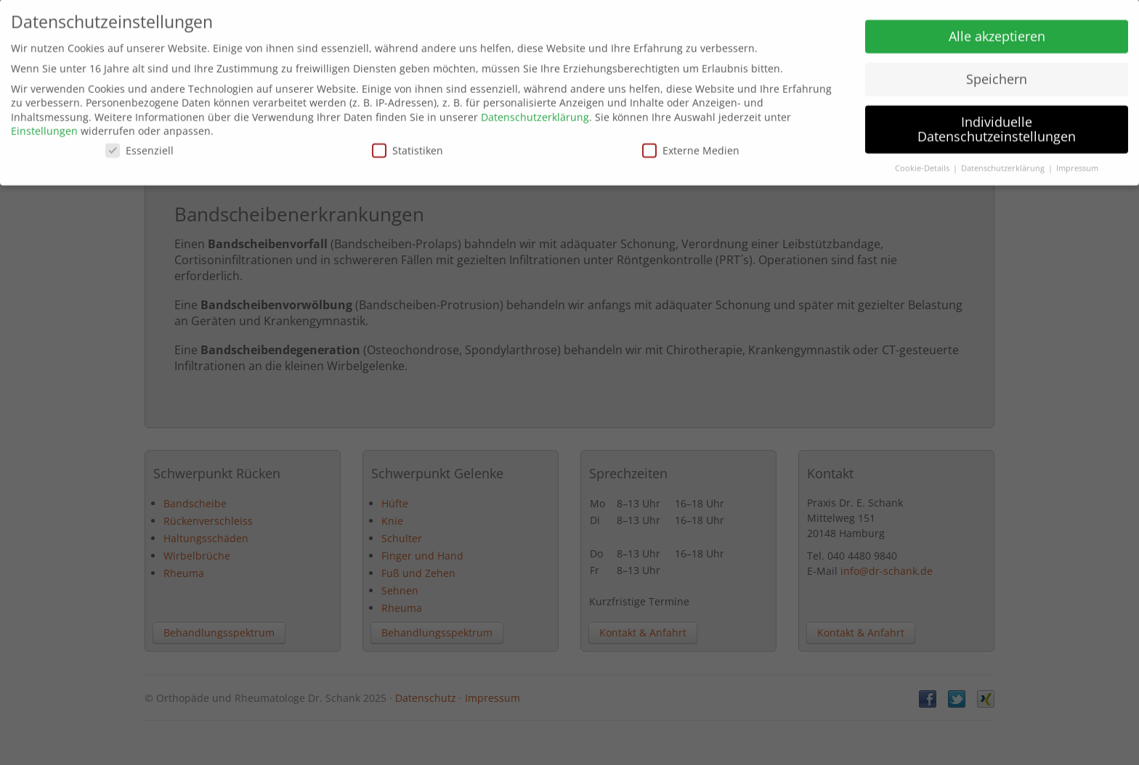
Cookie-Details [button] (923, 162)
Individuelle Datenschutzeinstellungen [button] (996, 123)
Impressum (1077, 162)
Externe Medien (690, 144)
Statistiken (407, 144)
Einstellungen (44, 125)
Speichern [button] (996, 73)
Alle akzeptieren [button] (997, 30)
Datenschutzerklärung (535, 111)
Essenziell (139, 144)
